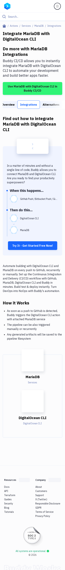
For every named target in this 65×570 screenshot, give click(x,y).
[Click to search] (32, 16)
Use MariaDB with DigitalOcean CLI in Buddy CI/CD (32, 88)
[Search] (35, 16)
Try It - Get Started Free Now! (32, 245)
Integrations (28, 104)
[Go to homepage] (7, 6)
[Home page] (5, 26)
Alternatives (51, 104)
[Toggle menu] (57, 6)
